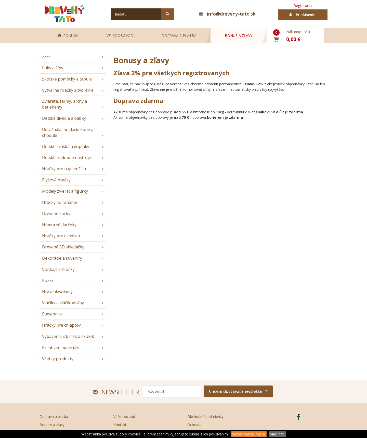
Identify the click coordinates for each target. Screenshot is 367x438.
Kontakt (119, 424)
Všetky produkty (57, 359)
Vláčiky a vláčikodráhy (63, 303)
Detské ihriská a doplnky (65, 146)
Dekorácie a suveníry (62, 258)
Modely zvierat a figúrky (65, 191)
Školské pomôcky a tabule (67, 79)
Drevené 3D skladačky (63, 247)
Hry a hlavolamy (57, 292)
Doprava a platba (179, 35)
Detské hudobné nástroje (66, 157)
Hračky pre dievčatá (61, 235)
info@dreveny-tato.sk (231, 14)
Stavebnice (52, 314)
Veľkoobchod (120, 35)
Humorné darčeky (59, 225)
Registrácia (303, 5)
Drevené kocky (56, 213)
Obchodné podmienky (205, 416)
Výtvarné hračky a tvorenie (68, 90)
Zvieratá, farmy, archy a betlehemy (64, 104)
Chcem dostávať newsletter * (238, 391)
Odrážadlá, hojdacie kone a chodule (67, 132)
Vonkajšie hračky (58, 269)
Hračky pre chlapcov (61, 325)
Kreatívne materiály (60, 347)
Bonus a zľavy (238, 35)
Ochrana (194, 424)
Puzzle (48, 280)
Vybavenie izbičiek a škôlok (68, 336)
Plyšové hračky (56, 180)
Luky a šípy (52, 68)
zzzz (46, 56)
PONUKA (68, 35)
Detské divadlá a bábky (64, 118)
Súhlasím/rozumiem (248, 434)
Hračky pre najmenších (64, 168)
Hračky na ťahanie (59, 202)
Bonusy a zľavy (52, 424)
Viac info (277, 434)
